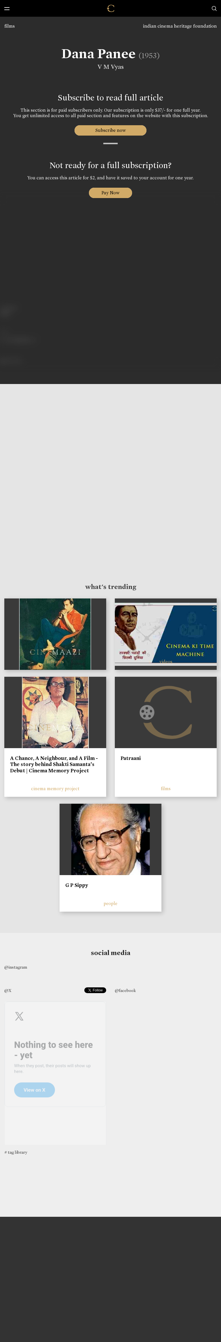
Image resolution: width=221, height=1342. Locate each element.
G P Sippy (76, 885)
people (110, 903)
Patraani (131, 758)
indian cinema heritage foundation (180, 26)
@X (8, 990)
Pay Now (110, 192)
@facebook (125, 990)
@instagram (15, 967)
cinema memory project (55, 788)
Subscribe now (110, 130)
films (9, 26)
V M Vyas (110, 67)
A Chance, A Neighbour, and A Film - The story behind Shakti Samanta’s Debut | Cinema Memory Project (54, 764)
